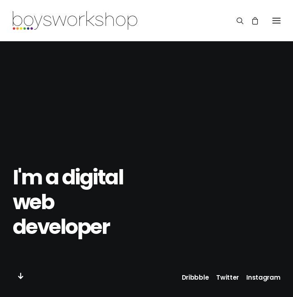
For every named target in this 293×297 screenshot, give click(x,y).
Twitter (227, 277)
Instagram (263, 277)
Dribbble (195, 277)
